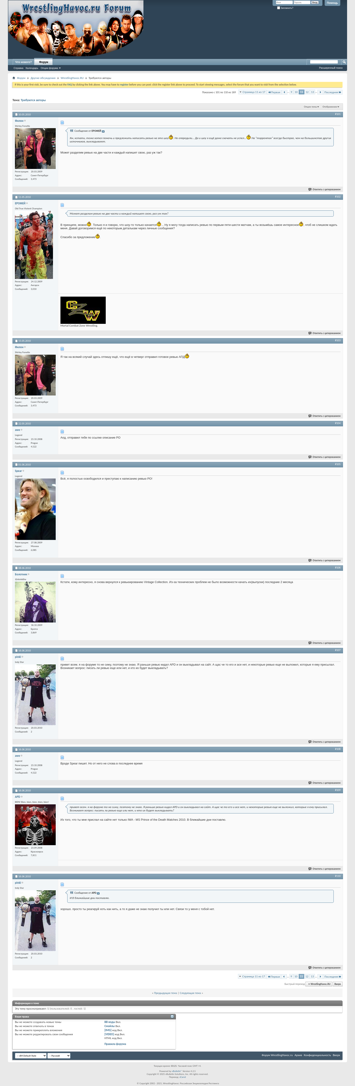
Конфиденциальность (317, 1055)
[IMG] (108, 1030)
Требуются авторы (33, 100)
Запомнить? (285, 8)
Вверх (337, 984)
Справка (18, 68)
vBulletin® (177, 1071)
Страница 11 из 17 (254, 92)
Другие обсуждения (43, 78)
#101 (338, 114)
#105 (338, 464)
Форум (43, 62)
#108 (338, 749)
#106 (338, 567)
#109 (338, 790)
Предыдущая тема (165, 993)
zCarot (183, 1077)
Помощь (332, 3)
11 (301, 92)
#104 (338, 423)
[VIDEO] (109, 1034)
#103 (338, 340)
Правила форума (115, 1044)
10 (296, 92)
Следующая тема (190, 993)
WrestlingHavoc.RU (72, 78)
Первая (274, 92)
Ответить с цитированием (325, 189)
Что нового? (23, 62)
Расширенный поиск (331, 67)
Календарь (32, 68)
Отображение (330, 106)
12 (307, 92)
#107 (338, 650)
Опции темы (310, 106)
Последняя (332, 92)
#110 (338, 876)
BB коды (109, 1022)
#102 (338, 196)
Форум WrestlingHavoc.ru (277, 1055)
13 (312, 92)
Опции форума (49, 68)
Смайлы (109, 1026)
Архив (298, 1055)
